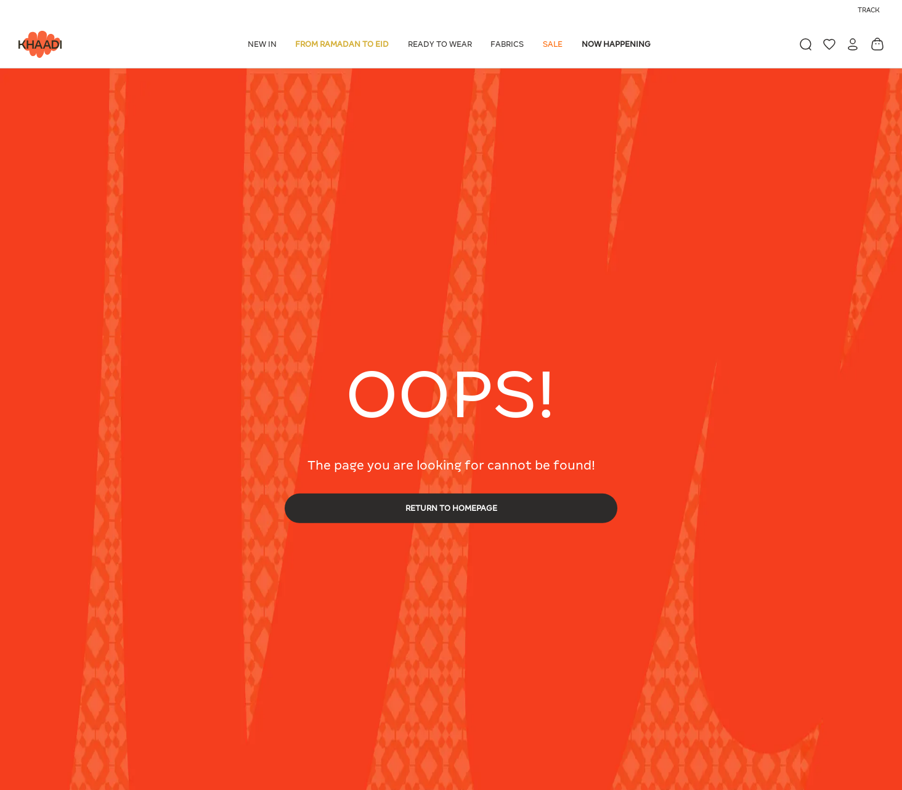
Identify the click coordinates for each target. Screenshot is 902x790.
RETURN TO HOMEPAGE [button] (451, 507)
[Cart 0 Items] (877, 44)
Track (869, 10)
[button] (264, 44)
